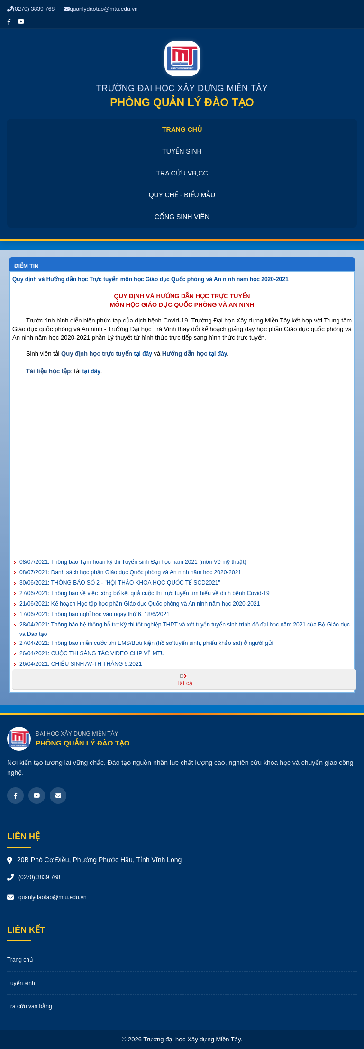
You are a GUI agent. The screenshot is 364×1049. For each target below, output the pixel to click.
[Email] (58, 795)
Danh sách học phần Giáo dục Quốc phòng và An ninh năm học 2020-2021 (130, 572)
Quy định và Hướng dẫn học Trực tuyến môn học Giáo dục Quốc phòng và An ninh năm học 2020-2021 (150, 279)
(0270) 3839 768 (31, 9)
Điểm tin (26, 266)
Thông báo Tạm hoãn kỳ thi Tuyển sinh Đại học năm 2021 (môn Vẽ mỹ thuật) (132, 562)
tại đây (143, 353)
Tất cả (184, 683)
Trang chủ (182, 129)
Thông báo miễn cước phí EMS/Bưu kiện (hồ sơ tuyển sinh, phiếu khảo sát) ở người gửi (146, 643)
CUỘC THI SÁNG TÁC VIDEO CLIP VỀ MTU (92, 653)
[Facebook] (15, 795)
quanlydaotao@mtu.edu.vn (101, 9)
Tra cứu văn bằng (29, 1006)
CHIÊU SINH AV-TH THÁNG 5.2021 (80, 664)
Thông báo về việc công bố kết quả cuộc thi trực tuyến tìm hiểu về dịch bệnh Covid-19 (144, 593)
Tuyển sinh (181, 151)
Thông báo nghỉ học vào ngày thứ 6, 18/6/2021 (94, 614)
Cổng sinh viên (182, 217)
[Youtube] (36, 795)
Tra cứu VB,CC (182, 173)
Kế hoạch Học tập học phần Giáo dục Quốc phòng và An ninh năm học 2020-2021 (139, 603)
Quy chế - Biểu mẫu (182, 195)
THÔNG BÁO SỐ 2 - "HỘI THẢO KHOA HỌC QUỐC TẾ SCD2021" (119, 583)
